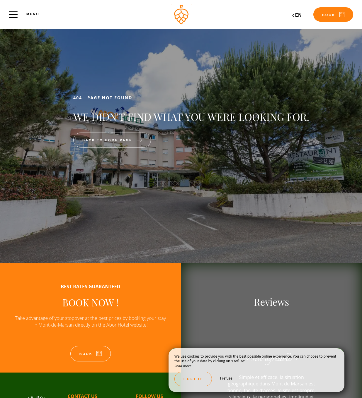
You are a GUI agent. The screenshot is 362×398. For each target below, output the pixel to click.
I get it (193, 379)
